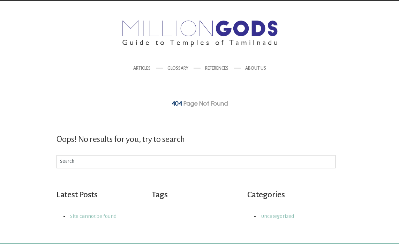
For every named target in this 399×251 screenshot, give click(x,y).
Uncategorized (277, 216)
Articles (142, 68)
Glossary (177, 68)
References (216, 68)
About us (255, 68)
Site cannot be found (93, 216)
